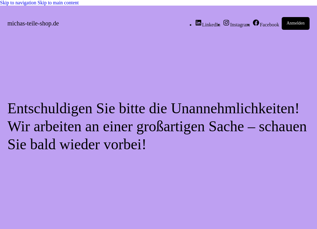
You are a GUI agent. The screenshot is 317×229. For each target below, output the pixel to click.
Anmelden (296, 23)
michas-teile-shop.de (33, 23)
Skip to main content (58, 2)
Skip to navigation (18, 2)
